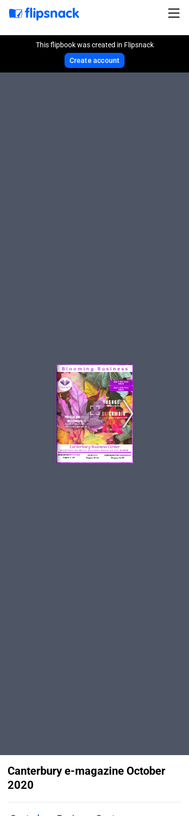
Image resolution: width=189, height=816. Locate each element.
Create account (95, 60)
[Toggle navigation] (175, 13)
